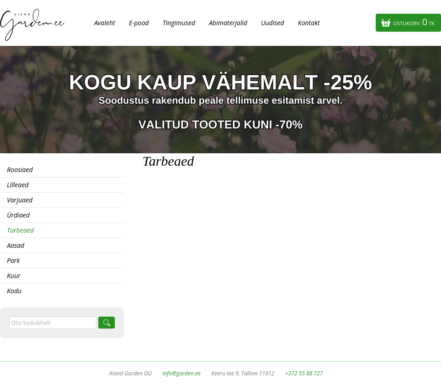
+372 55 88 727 (303, 373)
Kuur (14, 275)
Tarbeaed (20, 230)
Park (13, 260)
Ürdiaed (18, 215)
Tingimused (179, 22)
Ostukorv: (414, 22)
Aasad (15, 245)
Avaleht (104, 22)
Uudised (272, 22)
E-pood (139, 22)
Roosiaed (20, 169)
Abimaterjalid (228, 22)
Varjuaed (20, 199)
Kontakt (309, 22)
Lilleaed (17, 184)
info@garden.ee (182, 373)
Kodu (14, 290)
